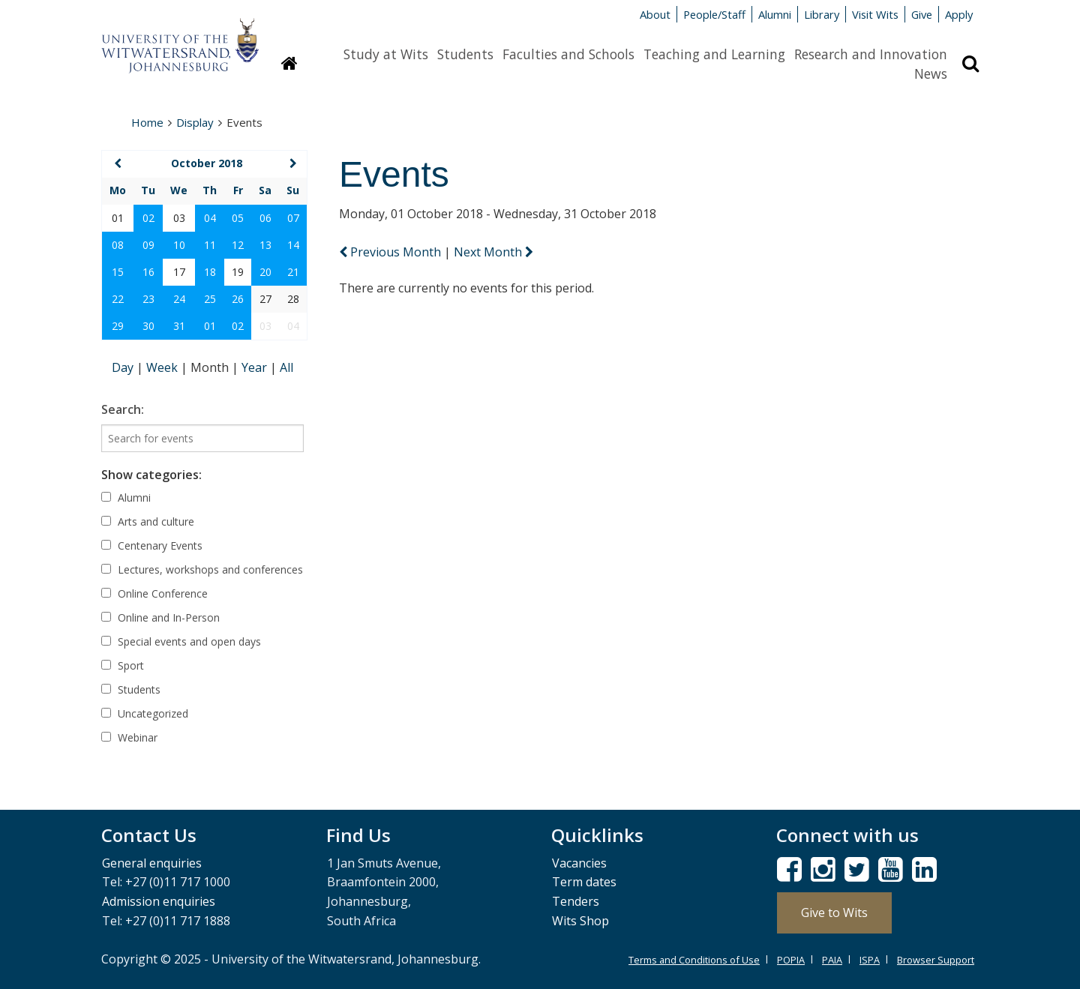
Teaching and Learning (714, 54)
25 (210, 299)
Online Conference (154, 593)
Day (124, 367)
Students (465, 54)
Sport (122, 665)
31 (179, 326)
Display (195, 122)
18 (210, 272)
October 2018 (206, 163)
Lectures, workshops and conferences (202, 569)
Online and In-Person (160, 617)
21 (293, 272)
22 (118, 299)
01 (210, 326)
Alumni (774, 14)
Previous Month (391, 252)
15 (118, 272)
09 (148, 245)
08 (118, 245)
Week (163, 367)
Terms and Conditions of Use (694, 960)
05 (238, 218)
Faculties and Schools (568, 54)
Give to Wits (834, 912)
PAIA (832, 960)
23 (148, 299)
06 (266, 218)
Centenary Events (151, 545)
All (286, 367)
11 (210, 245)
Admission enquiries (158, 901)
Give (921, 14)
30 (148, 326)
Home (147, 122)
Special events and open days (181, 641)
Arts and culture (147, 521)
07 (293, 218)
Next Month (493, 252)
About (655, 14)
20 (266, 272)
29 (118, 326)
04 (210, 218)
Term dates (584, 882)
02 (148, 218)
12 (238, 245)
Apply (959, 14)
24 (179, 299)
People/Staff (714, 14)
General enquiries (152, 863)
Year (256, 367)
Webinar (129, 737)
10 (179, 245)
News (930, 73)
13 (266, 245)
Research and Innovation (870, 54)
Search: (122, 409)
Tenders (575, 901)
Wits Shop (580, 921)
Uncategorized (144, 713)
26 (238, 299)
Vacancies (579, 863)
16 (148, 272)
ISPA (870, 960)
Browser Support (935, 960)
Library (821, 14)
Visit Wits (875, 14)
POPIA (791, 960)
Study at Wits (386, 54)
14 (293, 245)
